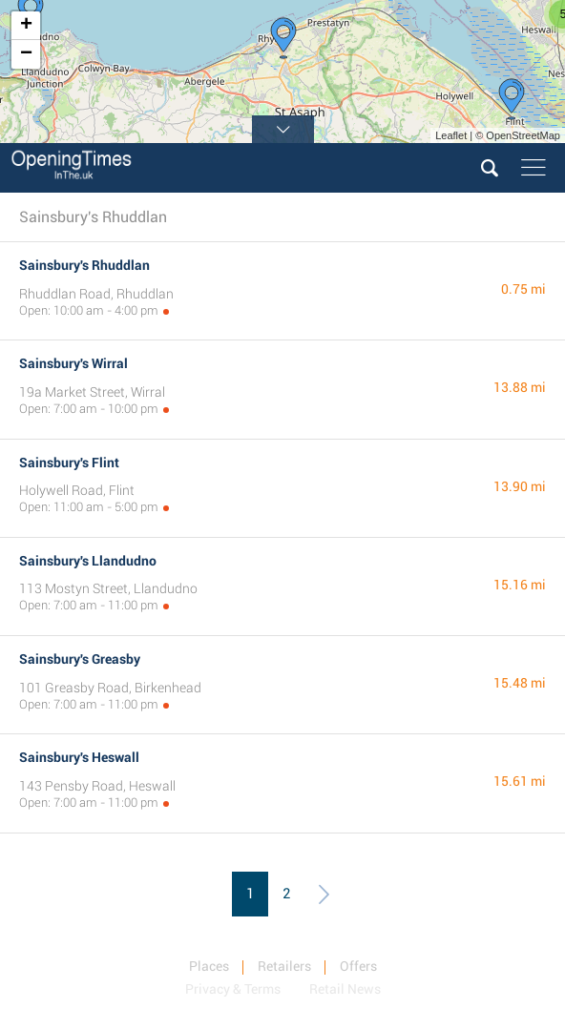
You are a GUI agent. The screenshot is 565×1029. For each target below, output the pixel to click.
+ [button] (26, 25)
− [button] (26, 54)
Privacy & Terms (233, 989)
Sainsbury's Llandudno (88, 560)
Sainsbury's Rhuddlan (84, 265)
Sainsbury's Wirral (73, 363)
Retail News (345, 989)
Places (209, 966)
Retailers (284, 966)
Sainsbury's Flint (69, 462)
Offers (358, 966)
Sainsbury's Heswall (79, 757)
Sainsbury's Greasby (79, 659)
